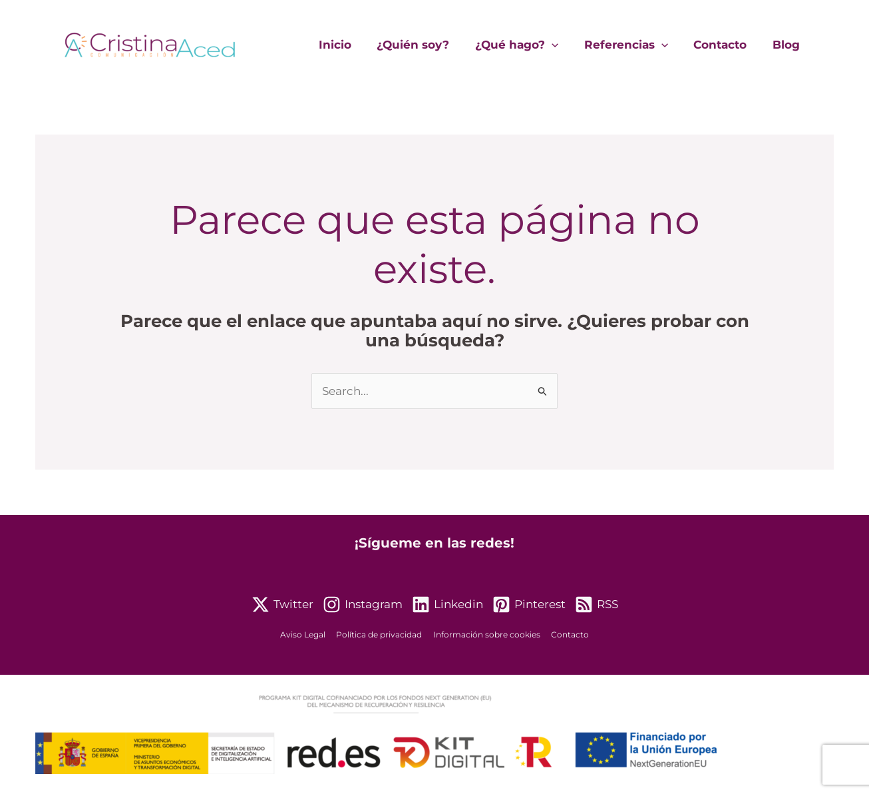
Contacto (724, 44)
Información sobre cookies (485, 635)
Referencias (633, 44)
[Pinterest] (529, 605)
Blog (787, 44)
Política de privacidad (381, 635)
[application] (562, 44)
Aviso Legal (307, 635)
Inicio (351, 44)
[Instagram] (363, 605)
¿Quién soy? (427, 44)
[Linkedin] (447, 605)
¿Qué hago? (527, 44)
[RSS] (596, 605)
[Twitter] (282, 605)
